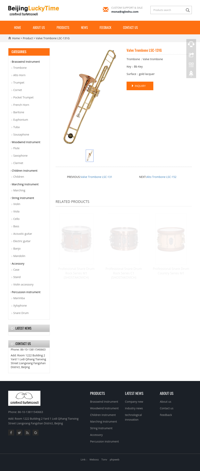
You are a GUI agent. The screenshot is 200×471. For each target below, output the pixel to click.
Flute (16, 148)
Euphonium (20, 119)
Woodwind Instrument (26, 142)
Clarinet (18, 163)
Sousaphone (21, 134)
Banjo (17, 248)
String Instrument (23, 198)
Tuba (16, 127)
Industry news (134, 408)
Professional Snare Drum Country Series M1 (171, 271)
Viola (16, 211)
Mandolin (19, 256)
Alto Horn (19, 75)
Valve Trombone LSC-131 (96, 177)
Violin (16, 204)
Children (18, 176)
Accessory (18, 263)
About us (39, 27)
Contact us (130, 27)
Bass (16, 226)
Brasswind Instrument (26, 61)
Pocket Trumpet (23, 97)
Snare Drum (21, 313)
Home (17, 27)
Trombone (20, 68)
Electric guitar (22, 241)
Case (16, 269)
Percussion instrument (26, 292)
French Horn (21, 105)
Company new (134, 401)
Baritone (18, 112)
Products (63, 27)
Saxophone (20, 155)
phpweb (114, 459)
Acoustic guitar (22, 234)
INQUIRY (138, 86)
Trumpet (18, 82)
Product (28, 38)
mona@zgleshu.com (124, 11)
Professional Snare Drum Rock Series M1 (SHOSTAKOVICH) (76, 273)
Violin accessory (23, 284)
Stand (17, 277)
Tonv (104, 459)
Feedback (105, 27)
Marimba (19, 298)
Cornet (17, 90)
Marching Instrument (25, 184)
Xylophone (20, 305)
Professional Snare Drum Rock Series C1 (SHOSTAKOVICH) (123, 273)
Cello (16, 219)
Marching (19, 190)
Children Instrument (25, 170)
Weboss (94, 459)
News (84, 27)
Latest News (134, 393)
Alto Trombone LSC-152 (161, 177)
